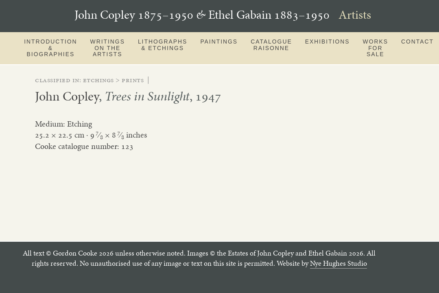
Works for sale (375, 47)
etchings (98, 80)
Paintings (219, 41)
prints (133, 80)
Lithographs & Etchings (162, 44)
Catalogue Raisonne (271, 44)
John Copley (67, 96)
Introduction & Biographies (50, 47)
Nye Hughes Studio (338, 263)
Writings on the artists (107, 47)
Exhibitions (327, 41)
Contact (417, 41)
